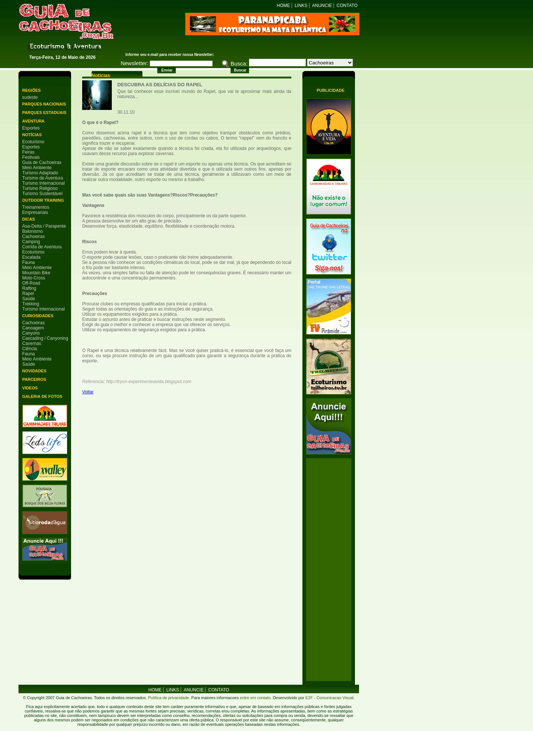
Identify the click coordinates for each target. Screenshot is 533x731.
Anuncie (322, 5)
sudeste (30, 97)
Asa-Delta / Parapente (44, 226)
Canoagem (33, 328)
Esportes (31, 128)
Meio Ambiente (36, 167)
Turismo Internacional (43, 183)
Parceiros (34, 379)
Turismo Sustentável (42, 193)
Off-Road (31, 283)
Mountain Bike (36, 272)
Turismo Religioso (40, 188)
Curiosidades (37, 315)
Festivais (31, 157)
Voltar (88, 392)
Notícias (32, 135)
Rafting (29, 288)
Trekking (30, 303)
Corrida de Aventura (42, 246)
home (155, 690)
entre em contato (255, 697)
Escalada (31, 257)
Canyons (31, 333)
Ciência (29, 348)
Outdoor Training (43, 200)
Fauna (28, 262)
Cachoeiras (33, 236)
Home (283, 5)
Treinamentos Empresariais (35, 210)
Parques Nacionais (44, 104)
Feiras (28, 152)
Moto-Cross (33, 278)
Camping (31, 241)
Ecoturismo (33, 141)
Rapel (28, 293)
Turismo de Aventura (42, 178)
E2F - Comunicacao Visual (329, 697)
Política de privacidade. (169, 697)
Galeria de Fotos (42, 396)
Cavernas (31, 343)
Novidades (34, 371)
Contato (347, 5)
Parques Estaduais (44, 112)
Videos (30, 388)
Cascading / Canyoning (45, 338)
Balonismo (32, 231)
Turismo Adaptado (40, 172)
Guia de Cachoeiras (41, 162)
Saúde (28, 298)
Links (301, 5)
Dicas (28, 219)
